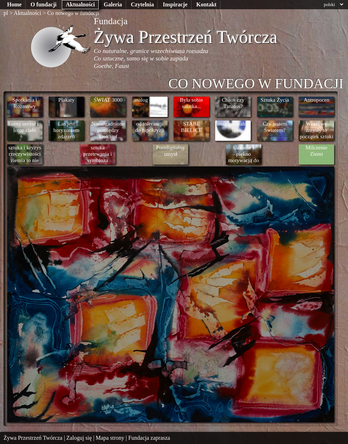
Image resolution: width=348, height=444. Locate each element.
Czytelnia (142, 4)
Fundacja (110, 21)
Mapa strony (110, 438)
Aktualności (80, 4)
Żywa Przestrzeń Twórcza (186, 37)
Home (14, 4)
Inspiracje (175, 4)
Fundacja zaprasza (149, 438)
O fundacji (43, 4)
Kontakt (206, 4)
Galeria (113, 4)
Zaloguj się (79, 438)
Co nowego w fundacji (73, 13)
